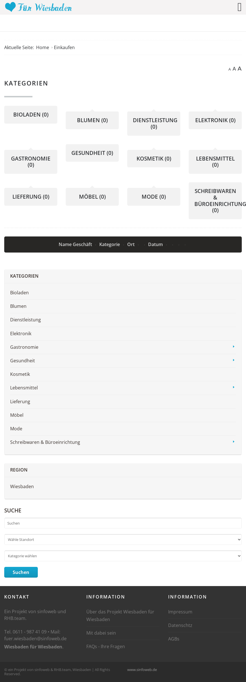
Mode (154, 196)
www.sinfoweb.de (142, 669)
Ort (131, 244)
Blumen (92, 120)
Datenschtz (180, 625)
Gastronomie (30, 162)
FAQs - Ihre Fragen (105, 646)
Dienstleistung (155, 123)
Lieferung (30, 196)
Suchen (21, 572)
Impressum (180, 612)
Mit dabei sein (101, 633)
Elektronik (215, 120)
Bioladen (31, 114)
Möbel (92, 196)
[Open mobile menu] (240, 7)
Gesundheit (92, 153)
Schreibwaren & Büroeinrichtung (45, 442)
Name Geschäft (76, 244)
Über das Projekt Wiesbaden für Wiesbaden (120, 615)
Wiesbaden (22, 486)
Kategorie (110, 244)
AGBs (173, 639)
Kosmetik (154, 158)
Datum (156, 244)
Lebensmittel (215, 162)
